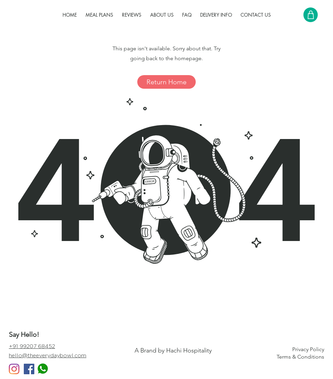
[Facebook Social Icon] (29, 369)
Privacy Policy (308, 349)
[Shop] (310, 14)
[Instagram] (14, 369)
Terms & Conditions (300, 357)
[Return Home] (166, 82)
